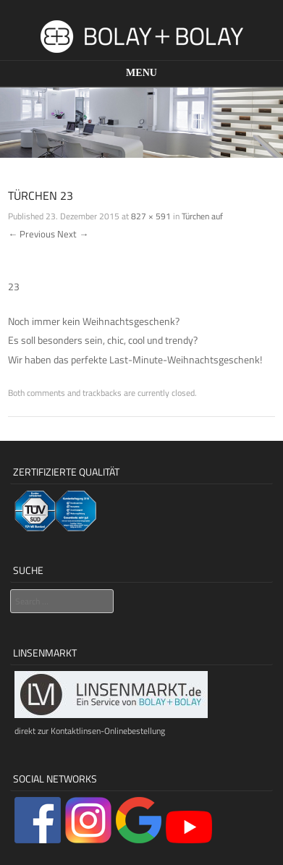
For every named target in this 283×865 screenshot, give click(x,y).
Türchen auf (202, 216)
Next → (72, 234)
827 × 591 (151, 216)
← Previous (31, 234)
